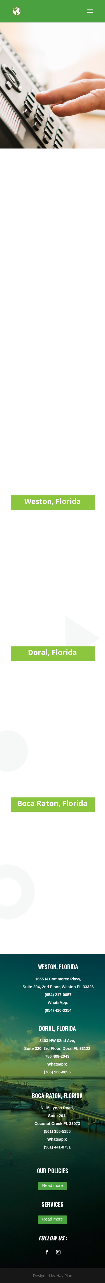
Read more (52, 1185)
